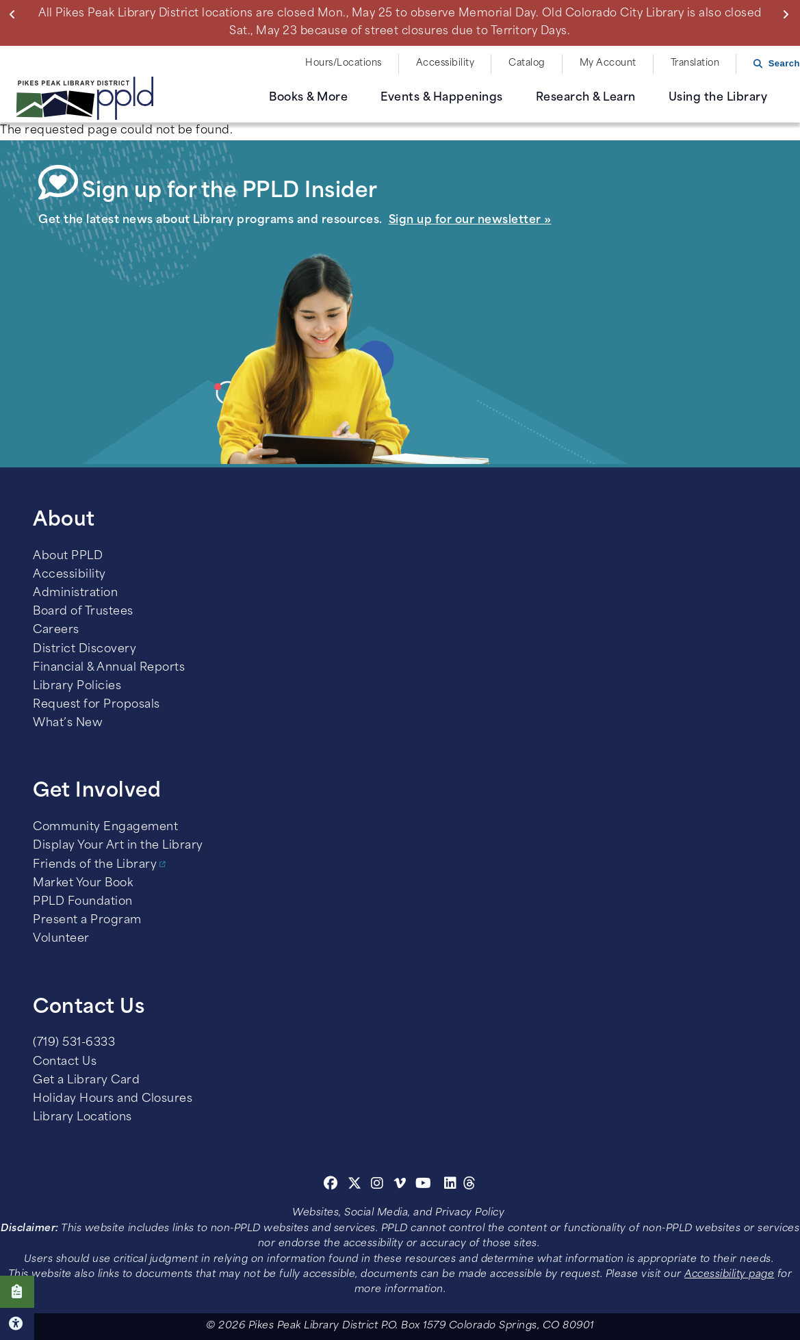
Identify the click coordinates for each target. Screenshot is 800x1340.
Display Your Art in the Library (118, 845)
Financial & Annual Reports (109, 667)
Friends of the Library (95, 865)
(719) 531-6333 (74, 1043)
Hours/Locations (343, 63)
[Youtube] (423, 1185)
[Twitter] (355, 1185)
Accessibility (445, 63)
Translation (695, 63)
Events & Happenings (441, 97)
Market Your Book (83, 883)
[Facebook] (331, 1185)
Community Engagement (105, 827)
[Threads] (469, 1185)
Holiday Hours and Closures (112, 1099)
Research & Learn (586, 97)
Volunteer (61, 938)
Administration (75, 593)
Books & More (308, 97)
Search (784, 63)
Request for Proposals (96, 704)
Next (788, 14)
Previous (15, 14)
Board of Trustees (83, 611)
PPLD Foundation (83, 902)
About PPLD (68, 556)
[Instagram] (379, 1185)
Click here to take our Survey (17, 1292)
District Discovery (84, 649)
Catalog (526, 63)
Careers (56, 630)
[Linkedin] (450, 1185)
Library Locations (82, 1117)
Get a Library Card (86, 1080)
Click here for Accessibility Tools (17, 1324)
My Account (608, 63)
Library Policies (77, 686)
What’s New (68, 723)
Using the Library (718, 97)
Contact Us (64, 1062)
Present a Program (87, 920)
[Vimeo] (400, 1185)
